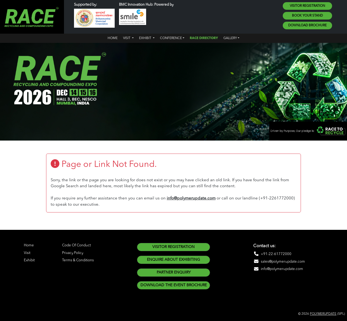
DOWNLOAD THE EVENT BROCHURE (173, 285)
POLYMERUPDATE (323, 314)
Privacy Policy (72, 253)
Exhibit (29, 260)
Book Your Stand (307, 15)
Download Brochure (307, 25)
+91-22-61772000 (272, 254)
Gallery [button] (230, 38)
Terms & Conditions (78, 260)
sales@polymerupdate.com (279, 261)
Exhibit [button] (145, 38)
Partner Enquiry (174, 272)
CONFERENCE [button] (171, 38)
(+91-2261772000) (277, 198)
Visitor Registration (307, 6)
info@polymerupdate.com (191, 198)
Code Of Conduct (76, 245)
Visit (27, 253)
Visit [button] (127, 38)
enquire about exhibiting (173, 260)
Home (113, 38)
